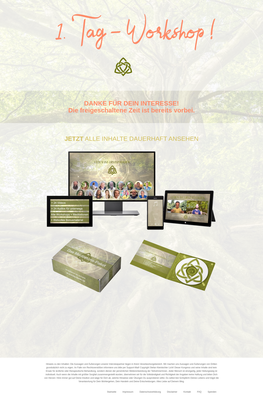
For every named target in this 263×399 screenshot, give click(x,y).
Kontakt (187, 392)
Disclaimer (172, 392)
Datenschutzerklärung (150, 392)
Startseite (111, 392)
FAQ (199, 392)
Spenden (212, 392)
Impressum (128, 392)
